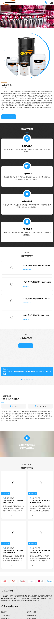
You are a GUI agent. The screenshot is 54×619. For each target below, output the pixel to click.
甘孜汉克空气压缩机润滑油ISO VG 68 (36, 299)
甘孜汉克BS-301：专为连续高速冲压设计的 (13, 552)
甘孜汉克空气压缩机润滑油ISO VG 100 (37, 282)
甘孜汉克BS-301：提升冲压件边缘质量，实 (40, 552)
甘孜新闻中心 (31, 615)
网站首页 (4, 612)
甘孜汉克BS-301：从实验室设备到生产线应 (40, 502)
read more (8, 117)
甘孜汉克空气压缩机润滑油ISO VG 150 (37, 265)
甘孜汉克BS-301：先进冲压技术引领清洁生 (13, 502)
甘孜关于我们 (31, 612)
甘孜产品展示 (5, 615)
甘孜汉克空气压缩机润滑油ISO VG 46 (36, 315)
